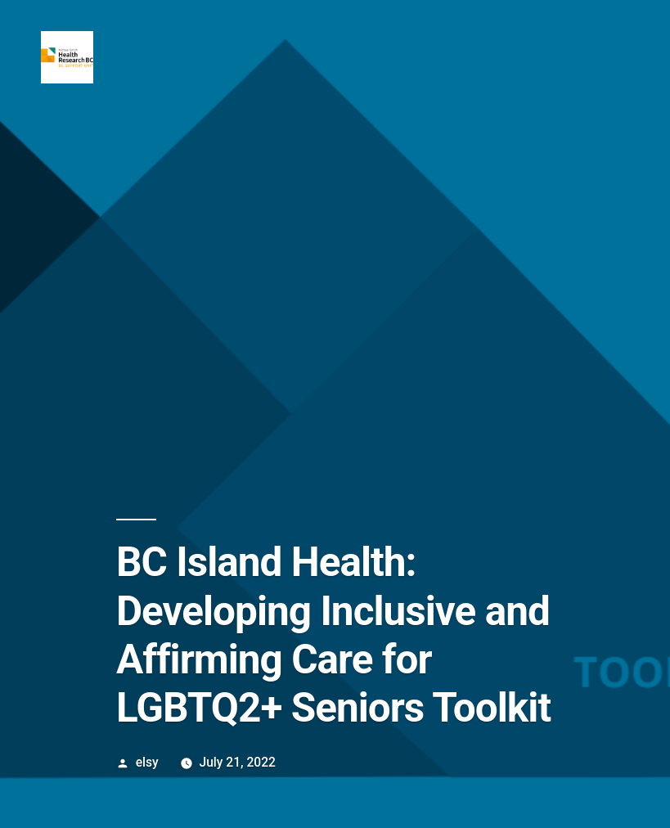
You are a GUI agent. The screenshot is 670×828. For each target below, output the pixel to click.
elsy (147, 762)
